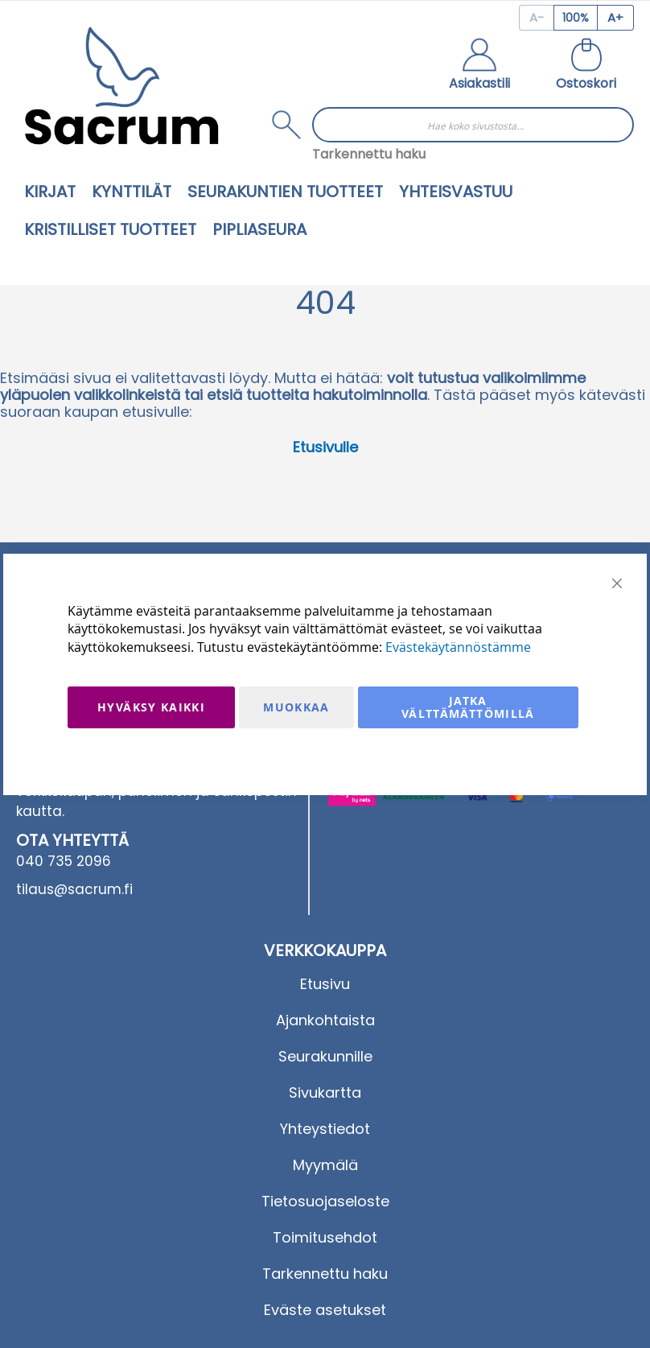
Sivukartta (325, 1092)
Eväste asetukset (325, 1310)
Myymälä (325, 1165)
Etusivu (325, 984)
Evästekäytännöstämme (458, 647)
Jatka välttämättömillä (468, 707)
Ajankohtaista (325, 1020)
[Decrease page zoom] (536, 18)
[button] (479, 66)
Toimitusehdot (325, 1237)
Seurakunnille (325, 1056)
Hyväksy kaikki (151, 707)
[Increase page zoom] (616, 18)
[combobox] (473, 124)
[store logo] (121, 86)
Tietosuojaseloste (325, 1201)
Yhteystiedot (325, 1129)
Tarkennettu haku (369, 154)
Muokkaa (296, 707)
